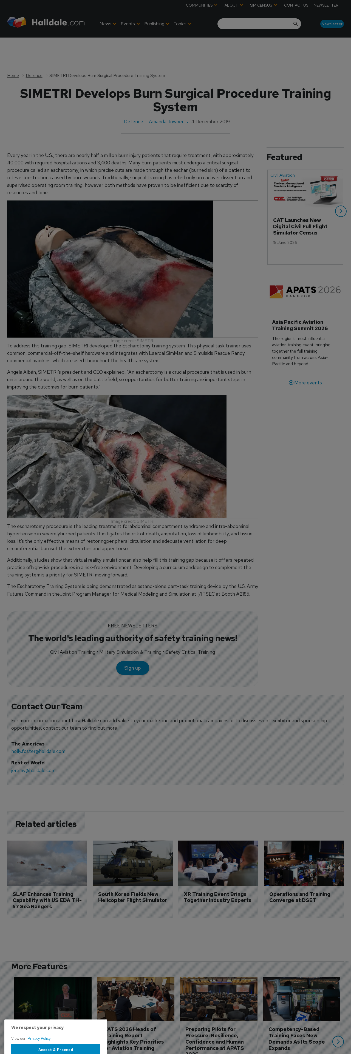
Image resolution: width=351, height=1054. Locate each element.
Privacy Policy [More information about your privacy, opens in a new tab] (39, 1051)
